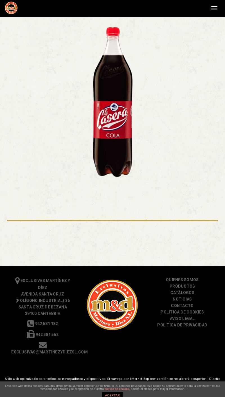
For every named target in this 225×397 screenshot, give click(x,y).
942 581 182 (42, 323)
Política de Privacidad (182, 325)
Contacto (182, 305)
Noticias (182, 299)
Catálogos (182, 292)
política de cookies (117, 389)
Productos (182, 286)
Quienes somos (182, 280)
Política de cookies (182, 312)
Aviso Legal (182, 318)
